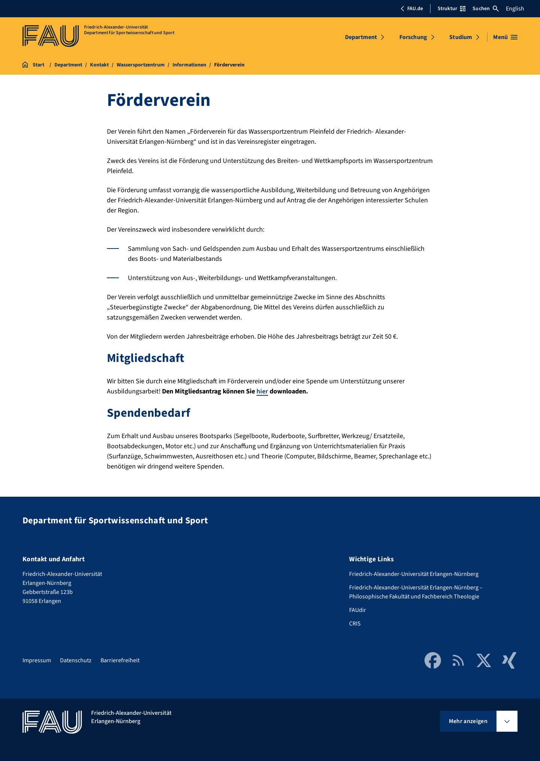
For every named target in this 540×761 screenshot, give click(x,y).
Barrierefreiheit (120, 660)
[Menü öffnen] (505, 37)
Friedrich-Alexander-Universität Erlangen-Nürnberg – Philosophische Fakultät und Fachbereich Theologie (416, 592)
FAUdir (357, 610)
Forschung (413, 37)
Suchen (485, 8)
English (515, 9)
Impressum (36, 660)
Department (361, 37)
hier (262, 391)
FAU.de (411, 8)
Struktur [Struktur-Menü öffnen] (451, 8)
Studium (460, 37)
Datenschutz (76, 660)
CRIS (355, 623)
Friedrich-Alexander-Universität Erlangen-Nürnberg (413, 574)
